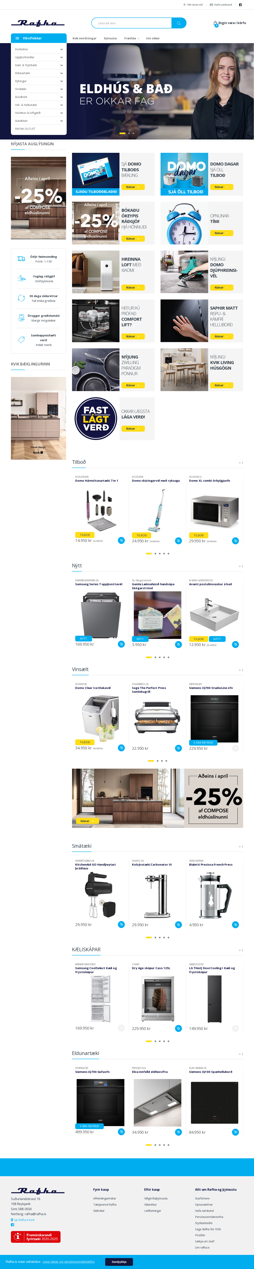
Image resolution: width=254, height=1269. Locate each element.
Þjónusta (110, 38)
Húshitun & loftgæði (27, 113)
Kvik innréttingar (84, 38)
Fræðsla (130, 38)
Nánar (130, 187)
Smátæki (20, 89)
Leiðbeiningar (152, 1211)
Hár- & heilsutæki (26, 105)
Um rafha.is (202, 1247)
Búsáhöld (21, 97)
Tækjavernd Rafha (104, 1204)
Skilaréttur (150, 1204)
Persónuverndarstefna (209, 1217)
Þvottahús (21, 49)
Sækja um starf (204, 1241)
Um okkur (153, 38)
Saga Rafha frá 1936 (208, 1229)
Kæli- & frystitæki (26, 65)
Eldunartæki (22, 73)
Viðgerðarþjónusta (156, 1198)
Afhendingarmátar (104, 1198)
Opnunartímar (204, 1204)
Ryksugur (21, 81)
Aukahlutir (21, 121)
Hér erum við (192, 5)
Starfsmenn (202, 1198)
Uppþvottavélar (24, 57)
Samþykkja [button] (119, 1261)
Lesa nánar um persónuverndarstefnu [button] (69, 1261)
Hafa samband (221, 5)
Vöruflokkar (29, 38)
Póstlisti (200, 1235)
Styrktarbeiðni (203, 1223)
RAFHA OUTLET (25, 129)
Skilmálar (99, 1211)
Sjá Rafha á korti (23, 1220)
